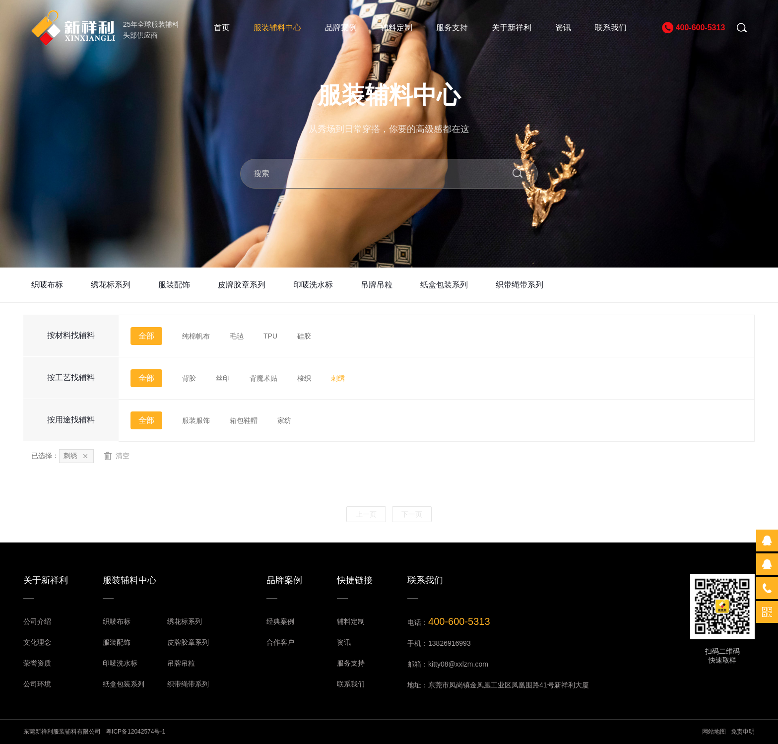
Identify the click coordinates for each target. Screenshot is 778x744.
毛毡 (237, 336)
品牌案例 (341, 27)
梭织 (304, 378)
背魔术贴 (263, 378)
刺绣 (338, 378)
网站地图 (714, 731)
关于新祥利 (511, 27)
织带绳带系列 (519, 284)
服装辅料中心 (277, 27)
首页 (222, 27)
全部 (146, 336)
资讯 (563, 27)
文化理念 (37, 642)
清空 (117, 456)
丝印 (223, 378)
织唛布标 (47, 284)
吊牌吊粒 (376, 284)
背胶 (189, 378)
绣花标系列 (110, 284)
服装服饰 (196, 420)
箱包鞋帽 (244, 420)
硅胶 (304, 336)
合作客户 (280, 642)
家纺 (284, 420)
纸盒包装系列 (444, 284)
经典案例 (280, 621)
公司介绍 (37, 621)
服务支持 (452, 27)
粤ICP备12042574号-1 (135, 731)
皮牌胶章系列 (241, 284)
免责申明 (743, 731)
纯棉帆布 (196, 336)
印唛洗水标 (313, 284)
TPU (270, 336)
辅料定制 (396, 27)
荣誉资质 (37, 663)
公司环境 (37, 684)
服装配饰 (174, 284)
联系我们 (611, 27)
